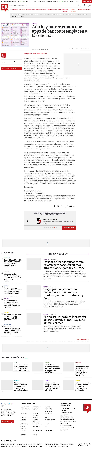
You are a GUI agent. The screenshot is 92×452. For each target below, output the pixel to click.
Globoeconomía (50, 419)
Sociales (22, 434)
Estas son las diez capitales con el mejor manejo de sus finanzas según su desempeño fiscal (12, 277)
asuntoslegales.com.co (8, 444)
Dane (36, 14)
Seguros (6, 298)
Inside (47, 424)
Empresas (23, 417)
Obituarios (36, 426)
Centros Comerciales (59, 14)
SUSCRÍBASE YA (69, 227)
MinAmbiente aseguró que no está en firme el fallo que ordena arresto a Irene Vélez (52, 368)
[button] (26, 221)
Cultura (16, 380)
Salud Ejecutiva (49, 430)
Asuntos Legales (25, 409)
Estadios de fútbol (45, 14)
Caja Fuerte (36, 409)
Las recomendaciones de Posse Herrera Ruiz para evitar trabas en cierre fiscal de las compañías (82, 370)
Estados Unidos (70, 14)
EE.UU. (15, 362)
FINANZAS (15, 9)
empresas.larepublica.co (35, 444)
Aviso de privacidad (66, 417)
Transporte (8, 324)
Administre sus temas (9, 68)
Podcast (22, 430)
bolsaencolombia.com (67, 444)
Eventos (47, 417)
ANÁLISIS (58, 9)
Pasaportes (14, 16)
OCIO (33, 9)
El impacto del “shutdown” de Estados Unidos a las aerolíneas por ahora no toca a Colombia (12, 330)
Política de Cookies (66, 425)
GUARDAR (85, 48)
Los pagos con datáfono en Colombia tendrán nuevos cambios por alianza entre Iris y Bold (63, 294)
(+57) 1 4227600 (6, 415)
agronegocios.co (22, 444)
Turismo (6, 312)
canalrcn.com (43, 446)
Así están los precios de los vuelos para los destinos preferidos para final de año (12, 317)
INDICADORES (82, 9)
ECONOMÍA (22, 9)
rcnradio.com (53, 446)
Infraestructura (37, 424)
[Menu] (11, 9)
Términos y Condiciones (67, 419)
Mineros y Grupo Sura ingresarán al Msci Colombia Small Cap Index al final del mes (64, 320)
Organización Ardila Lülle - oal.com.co (84, 444)
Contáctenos (64, 415)
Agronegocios (24, 406)
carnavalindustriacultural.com (28, 446)
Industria (7, 258)
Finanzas (23, 419)
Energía (6, 286)
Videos (35, 434)
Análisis (47, 406)
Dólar (21, 16)
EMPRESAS (29, 9)
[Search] (78, 5)
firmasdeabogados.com (52, 444)
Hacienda (6, 272)
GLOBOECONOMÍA (41, 9)
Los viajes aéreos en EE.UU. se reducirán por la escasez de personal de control (21, 367)
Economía (48, 413)
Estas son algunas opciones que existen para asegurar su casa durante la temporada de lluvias (12, 304)
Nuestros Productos (66, 412)
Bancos (47, 380)
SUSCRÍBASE (87, 1)
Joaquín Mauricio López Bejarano (35, 53)
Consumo (23, 413)
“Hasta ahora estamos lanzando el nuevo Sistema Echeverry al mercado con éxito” (21, 386)
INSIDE (88, 9)
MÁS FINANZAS (82, 339)
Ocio (46, 426)
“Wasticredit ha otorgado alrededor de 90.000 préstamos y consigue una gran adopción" (52, 386)
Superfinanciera (82, 14)
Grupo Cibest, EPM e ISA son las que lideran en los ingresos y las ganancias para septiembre (12, 263)
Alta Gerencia (37, 406)
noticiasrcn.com (63, 446)
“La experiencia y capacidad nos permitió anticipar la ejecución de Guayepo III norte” (12, 290)
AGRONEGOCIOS (51, 9)
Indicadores (23, 424)
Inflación (31, 14)
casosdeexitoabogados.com (9, 446)
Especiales (36, 417)
